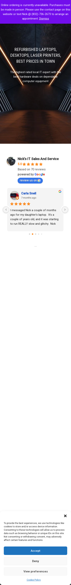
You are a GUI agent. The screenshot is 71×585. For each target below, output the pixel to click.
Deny (35, 561)
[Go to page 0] (29, 234)
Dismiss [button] (44, 18)
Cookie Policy (34, 580)
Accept (35, 550)
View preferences (35, 571)
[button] (65, 516)
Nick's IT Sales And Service (38, 159)
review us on (30, 180)
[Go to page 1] (32, 234)
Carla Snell (28, 193)
